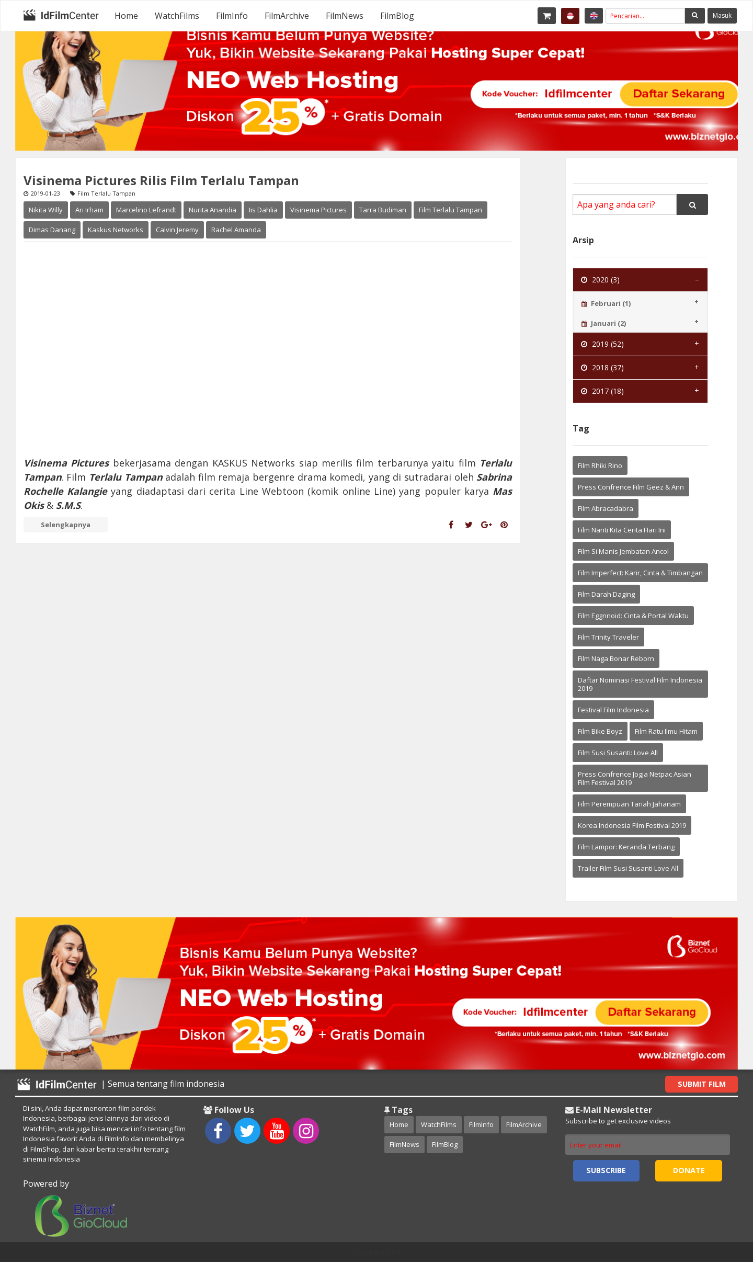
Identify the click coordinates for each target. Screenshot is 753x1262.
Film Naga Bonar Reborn (616, 658)
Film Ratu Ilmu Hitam (666, 731)
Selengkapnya (65, 524)
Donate (689, 1170)
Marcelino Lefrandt (146, 209)
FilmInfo (232, 15)
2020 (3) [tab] (600, 280)
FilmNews (344, 15)
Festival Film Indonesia (613, 709)
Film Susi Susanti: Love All (618, 752)
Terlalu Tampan (126, 477)
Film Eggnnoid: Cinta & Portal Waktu (633, 615)
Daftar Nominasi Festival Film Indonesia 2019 (640, 684)
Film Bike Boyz (600, 731)
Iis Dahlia (263, 209)
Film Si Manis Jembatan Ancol (623, 551)
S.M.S (67, 505)
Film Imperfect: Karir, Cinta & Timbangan (640, 572)
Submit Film (702, 1084)
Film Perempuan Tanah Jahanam (629, 804)
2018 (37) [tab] (602, 367)
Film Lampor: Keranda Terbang (626, 846)
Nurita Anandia (212, 209)
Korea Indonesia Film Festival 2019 (632, 825)
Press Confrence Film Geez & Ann (631, 487)
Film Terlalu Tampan (450, 209)
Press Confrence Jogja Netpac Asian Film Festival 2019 (634, 778)
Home (126, 15)
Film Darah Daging (606, 594)
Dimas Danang (52, 229)
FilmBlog (397, 15)
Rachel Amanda (236, 229)
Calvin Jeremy (177, 229)
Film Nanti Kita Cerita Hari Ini (622, 530)
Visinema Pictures (318, 209)
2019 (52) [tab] (602, 344)
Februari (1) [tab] (606, 303)
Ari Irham (89, 209)
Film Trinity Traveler (608, 637)
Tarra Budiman (382, 209)
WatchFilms (177, 15)
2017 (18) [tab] (602, 391)
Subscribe (606, 1170)
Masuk (722, 15)
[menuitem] (126, 16)
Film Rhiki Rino (600, 465)
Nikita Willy (46, 209)
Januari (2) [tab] (603, 323)
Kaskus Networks (115, 229)
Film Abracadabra (605, 508)
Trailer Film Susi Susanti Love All (628, 868)
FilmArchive (287, 15)
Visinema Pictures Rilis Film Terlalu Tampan (161, 180)
